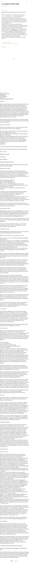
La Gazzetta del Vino (10, 4)
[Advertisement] (14, 80)
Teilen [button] (2, 42)
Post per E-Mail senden (7, 42)
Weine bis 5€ (16, 43)
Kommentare (12, 43)
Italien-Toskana (7, 43)
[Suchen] (26, 2)
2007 (4, 43)
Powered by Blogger (14, 561)
